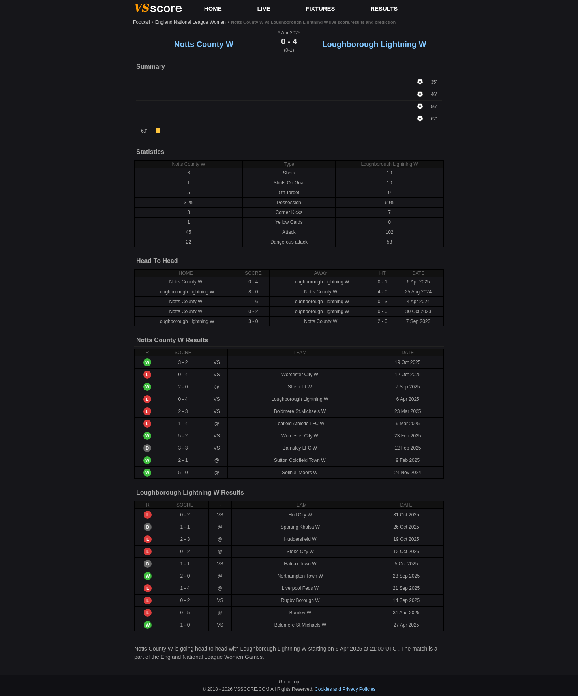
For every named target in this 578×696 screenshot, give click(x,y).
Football (141, 22)
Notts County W (203, 44)
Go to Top (289, 682)
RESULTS (384, 8)
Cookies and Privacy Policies (345, 689)
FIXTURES (320, 8)
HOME (213, 8)
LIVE (263, 8)
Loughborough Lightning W (374, 44)
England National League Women (190, 22)
